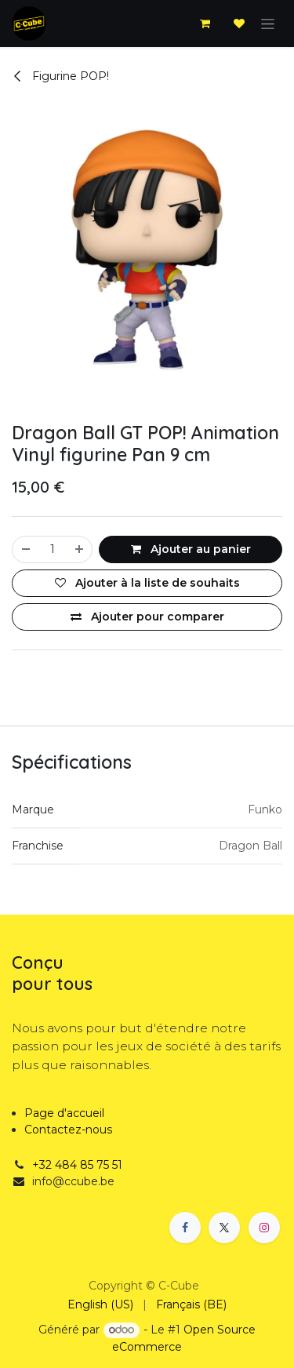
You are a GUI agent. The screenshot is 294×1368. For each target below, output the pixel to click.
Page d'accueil (64, 1113)
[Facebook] (185, 1227)
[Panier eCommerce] (205, 23)
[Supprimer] (25, 549)
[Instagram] (264, 1227)
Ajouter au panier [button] (191, 549)
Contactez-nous (68, 1129)
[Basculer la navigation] (267, 23)
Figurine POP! (60, 76)
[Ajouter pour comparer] (147, 617)
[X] (224, 1227)
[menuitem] (100, 1304)
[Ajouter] (80, 549)
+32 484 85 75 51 (77, 1165)
